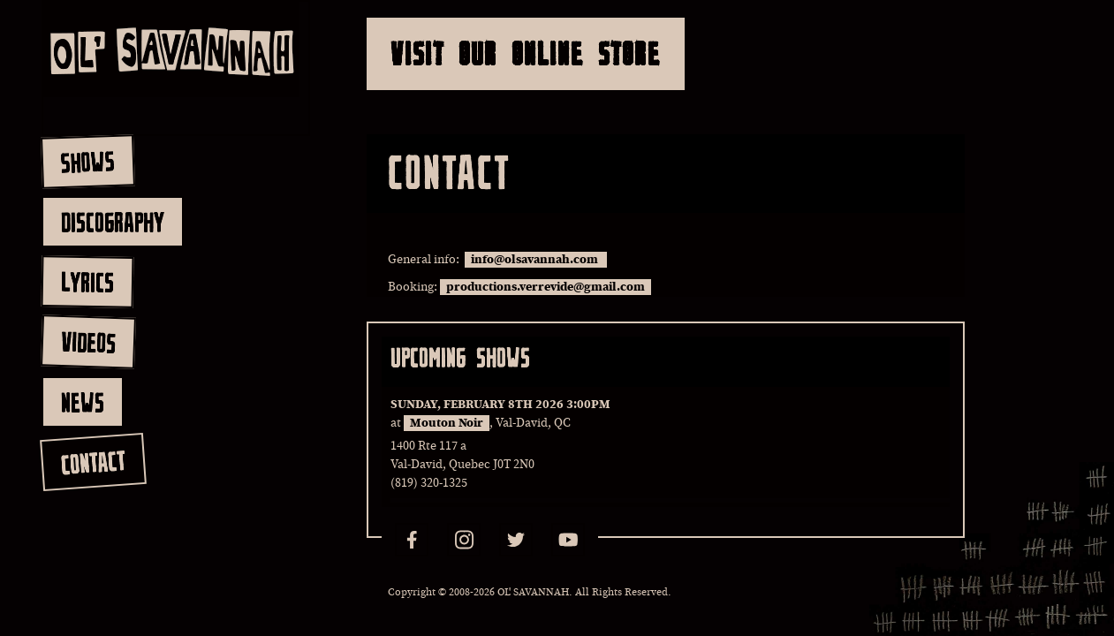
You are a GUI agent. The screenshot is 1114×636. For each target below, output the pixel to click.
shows (87, 161)
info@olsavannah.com (536, 260)
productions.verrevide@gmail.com (545, 287)
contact (92, 462)
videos (88, 342)
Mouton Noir (446, 423)
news (82, 402)
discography (112, 221)
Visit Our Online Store (525, 53)
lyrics (87, 281)
